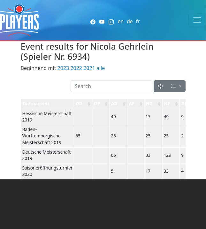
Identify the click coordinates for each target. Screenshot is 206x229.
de (130, 21)
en (121, 21)
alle (100, 68)
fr (138, 21)
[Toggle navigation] (197, 20)
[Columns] (176, 86)
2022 (76, 68)
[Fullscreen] (160, 86)
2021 (89, 68)
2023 (63, 68)
